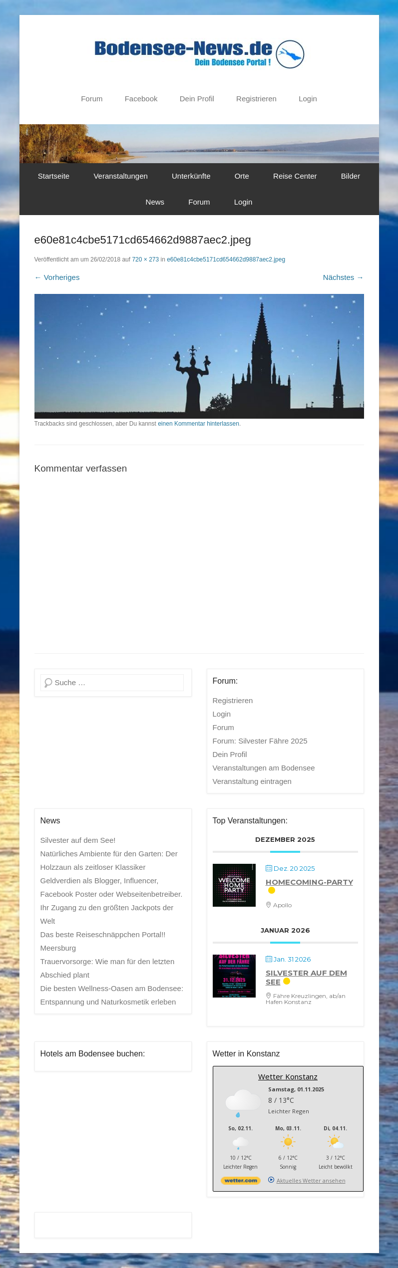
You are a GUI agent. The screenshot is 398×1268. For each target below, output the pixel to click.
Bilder (350, 176)
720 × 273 (145, 259)
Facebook (141, 98)
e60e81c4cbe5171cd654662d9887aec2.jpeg (226, 259)
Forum (91, 98)
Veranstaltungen (120, 176)
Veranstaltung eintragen (252, 781)
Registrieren (256, 98)
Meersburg (58, 948)
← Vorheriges (57, 277)
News (155, 202)
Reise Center (295, 176)
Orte (242, 176)
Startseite (53, 176)
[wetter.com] (241, 1182)
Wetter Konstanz (288, 1076)
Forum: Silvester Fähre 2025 (260, 741)
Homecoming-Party (309, 882)
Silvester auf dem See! (78, 840)
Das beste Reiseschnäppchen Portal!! (103, 934)
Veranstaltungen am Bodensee (264, 767)
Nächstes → (343, 277)
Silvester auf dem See (306, 977)
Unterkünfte (191, 176)
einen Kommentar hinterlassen (198, 423)
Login (308, 98)
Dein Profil (197, 98)
